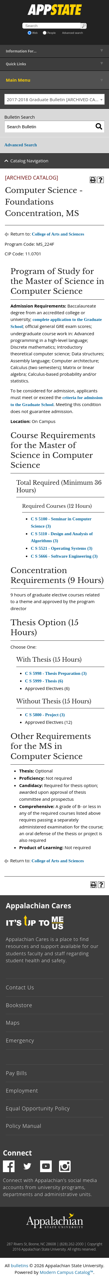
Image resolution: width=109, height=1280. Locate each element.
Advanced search (72, 33)
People (49, 33)
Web (33, 33)
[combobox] (54, 99)
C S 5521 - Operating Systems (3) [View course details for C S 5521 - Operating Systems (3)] (61, 548)
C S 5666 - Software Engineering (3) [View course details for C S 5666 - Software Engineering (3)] (64, 556)
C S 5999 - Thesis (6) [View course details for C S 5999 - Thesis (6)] (44, 681)
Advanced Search (20, 145)
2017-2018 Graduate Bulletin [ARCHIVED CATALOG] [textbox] (56, 99)
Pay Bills (16, 1073)
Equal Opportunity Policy (38, 1108)
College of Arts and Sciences (58, 234)
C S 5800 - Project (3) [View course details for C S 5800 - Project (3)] (45, 714)
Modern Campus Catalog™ (66, 1272)
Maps (13, 1022)
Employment (22, 1090)
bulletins (19, 1265)
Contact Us (20, 987)
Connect (17, 1153)
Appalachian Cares (38, 905)
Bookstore (19, 1005)
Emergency (20, 1040)
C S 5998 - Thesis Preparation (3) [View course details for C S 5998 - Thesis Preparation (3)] (56, 673)
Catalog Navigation (29, 161)
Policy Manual (23, 1125)
